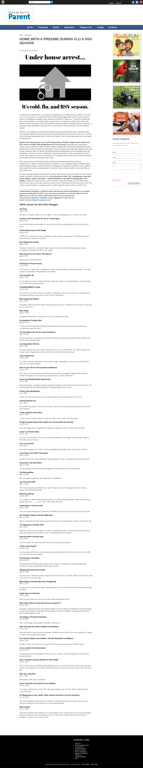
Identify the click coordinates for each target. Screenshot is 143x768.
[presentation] (127, 175)
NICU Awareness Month (29, 299)
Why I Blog (24, 311)
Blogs (21, 35)
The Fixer (23, 209)
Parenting (43, 27)
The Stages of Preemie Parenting (33, 617)
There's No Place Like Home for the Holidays (38, 683)
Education (69, 27)
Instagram (33, 196)
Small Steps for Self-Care (30, 593)
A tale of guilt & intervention (31, 412)
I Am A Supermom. (27, 356)
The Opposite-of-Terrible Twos (32, 525)
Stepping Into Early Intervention (32, 570)
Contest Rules (79, 747)
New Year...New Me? (28, 674)
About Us (78, 743)
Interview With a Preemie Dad (31, 537)
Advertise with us (80, 750)
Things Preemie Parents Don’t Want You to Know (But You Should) (46, 422)
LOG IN (111, 3)
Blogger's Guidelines (81, 753)
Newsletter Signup (80, 748)
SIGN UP (118, 3)
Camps (100, 27)
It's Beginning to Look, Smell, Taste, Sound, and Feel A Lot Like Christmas (50, 695)
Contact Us (78, 755)
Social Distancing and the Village (33, 230)
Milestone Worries (27, 494)
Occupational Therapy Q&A (31, 320)
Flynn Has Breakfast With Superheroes (35, 379)
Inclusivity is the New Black (31, 463)
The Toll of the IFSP (27, 482)
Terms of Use (94, 764)
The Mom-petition (27, 472)
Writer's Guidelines (81, 751)
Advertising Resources (82, 745)
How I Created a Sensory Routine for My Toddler (39, 660)
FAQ (76, 758)
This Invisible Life (27, 275)
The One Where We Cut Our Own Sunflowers (38, 332)
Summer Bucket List (28, 401)
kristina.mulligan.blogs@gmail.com (37, 200)
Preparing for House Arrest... (31, 263)
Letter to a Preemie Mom (29, 432)
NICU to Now (25, 707)
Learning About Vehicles (29, 344)
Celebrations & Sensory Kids (31, 506)
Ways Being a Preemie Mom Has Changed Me (38, 582)
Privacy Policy (85, 764)
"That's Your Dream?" (28, 546)
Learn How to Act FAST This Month (34, 453)
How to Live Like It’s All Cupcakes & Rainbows (38, 367)
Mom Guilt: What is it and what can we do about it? (40, 603)
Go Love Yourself (26, 443)
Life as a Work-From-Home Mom (33, 648)
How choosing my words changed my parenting (39, 627)
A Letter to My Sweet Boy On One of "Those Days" (40, 219)
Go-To (30, 27)
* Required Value (116, 180)
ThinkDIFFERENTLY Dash (30, 287)
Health (56, 27)
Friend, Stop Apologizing (30, 391)
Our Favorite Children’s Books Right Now (36, 515)
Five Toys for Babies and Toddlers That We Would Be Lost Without (46, 638)
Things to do (86, 27)
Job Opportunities (80, 756)
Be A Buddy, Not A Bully (29, 242)
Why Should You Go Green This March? (36, 254)
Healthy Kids (28, 35)
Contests (112, 27)
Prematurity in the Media (29, 558)
